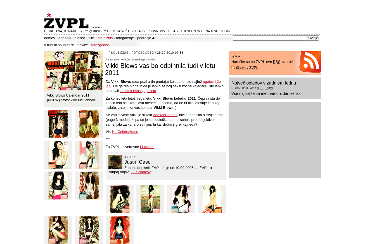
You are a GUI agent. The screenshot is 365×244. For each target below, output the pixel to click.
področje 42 (146, 38)
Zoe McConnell (165, 115)
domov (49, 38)
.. (107, 52)
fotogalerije (125, 38)
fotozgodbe (100, 45)
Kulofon (188, 31)
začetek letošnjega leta (138, 91)
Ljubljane (147, 147)
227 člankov (140, 172)
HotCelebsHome (125, 132)
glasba (80, 38)
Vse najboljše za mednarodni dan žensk (266, 93)
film (91, 38)
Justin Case (137, 162)
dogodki (64, 38)
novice (82, 45)
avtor (129, 157)
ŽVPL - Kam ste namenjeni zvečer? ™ (67, 21)
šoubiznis (105, 38)
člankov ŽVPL (247, 67)
